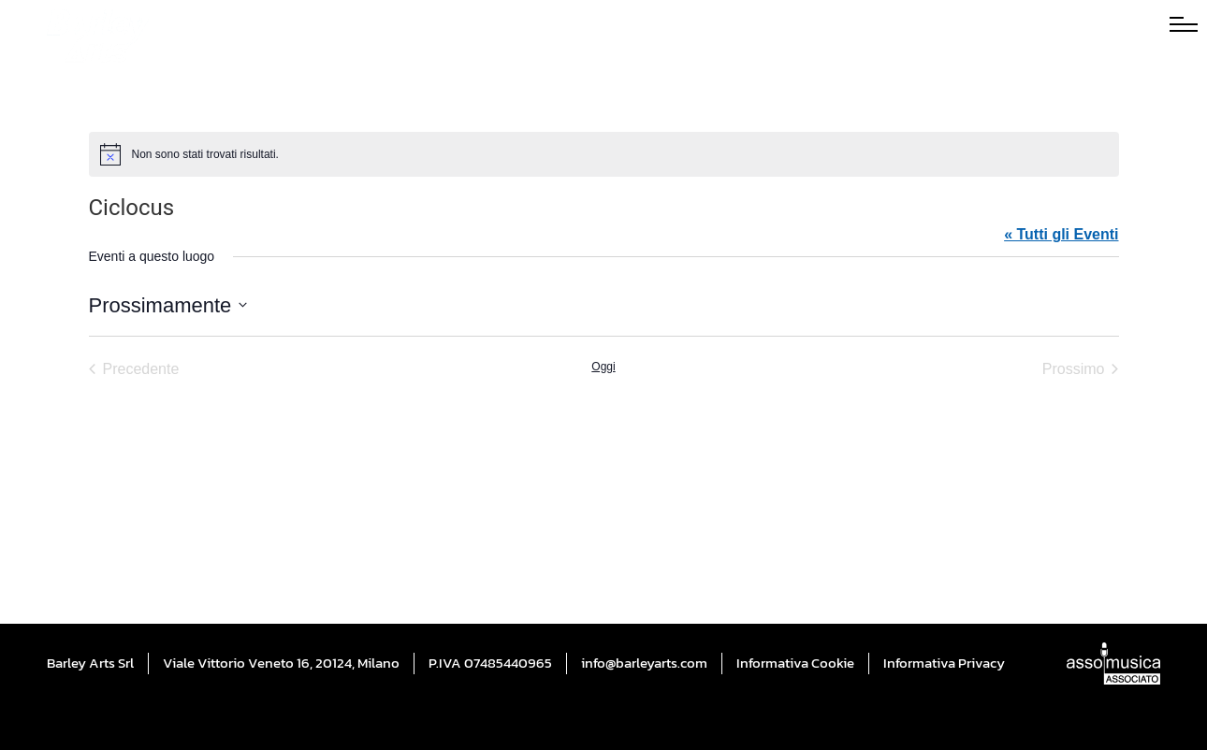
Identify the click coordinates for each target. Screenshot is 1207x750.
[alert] (604, 154)
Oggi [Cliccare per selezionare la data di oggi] (603, 366)
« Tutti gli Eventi (1061, 234)
